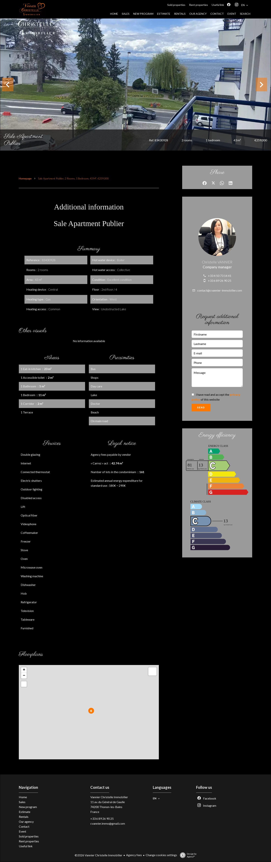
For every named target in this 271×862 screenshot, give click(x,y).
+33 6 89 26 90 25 (219, 280)
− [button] (24, 676)
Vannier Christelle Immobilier (109, 797)
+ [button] (24, 670)
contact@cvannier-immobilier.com (219, 290)
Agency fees (134, 855)
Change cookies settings (161, 855)
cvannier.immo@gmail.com (107, 823)
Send (201, 407)
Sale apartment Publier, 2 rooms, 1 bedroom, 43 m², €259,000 (73, 178)
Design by (187, 855)
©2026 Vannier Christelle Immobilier (98, 855)
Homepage (25, 178)
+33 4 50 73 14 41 (219, 275)
